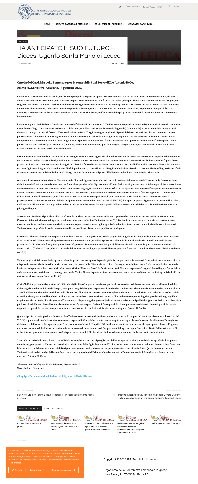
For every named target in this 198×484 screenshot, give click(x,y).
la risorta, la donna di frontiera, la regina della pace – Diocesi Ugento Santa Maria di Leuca (98, 426)
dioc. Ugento (22, 41)
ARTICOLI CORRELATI (29, 409)
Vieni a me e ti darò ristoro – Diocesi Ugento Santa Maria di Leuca (64, 426)
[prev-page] (19, 439)
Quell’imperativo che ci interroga (165, 423)
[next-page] (24, 439)
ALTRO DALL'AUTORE (54, 409)
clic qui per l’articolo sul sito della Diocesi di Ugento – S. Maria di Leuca (54, 376)
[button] (173, 6)
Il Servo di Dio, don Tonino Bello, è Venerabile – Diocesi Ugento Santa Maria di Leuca (55, 396)
